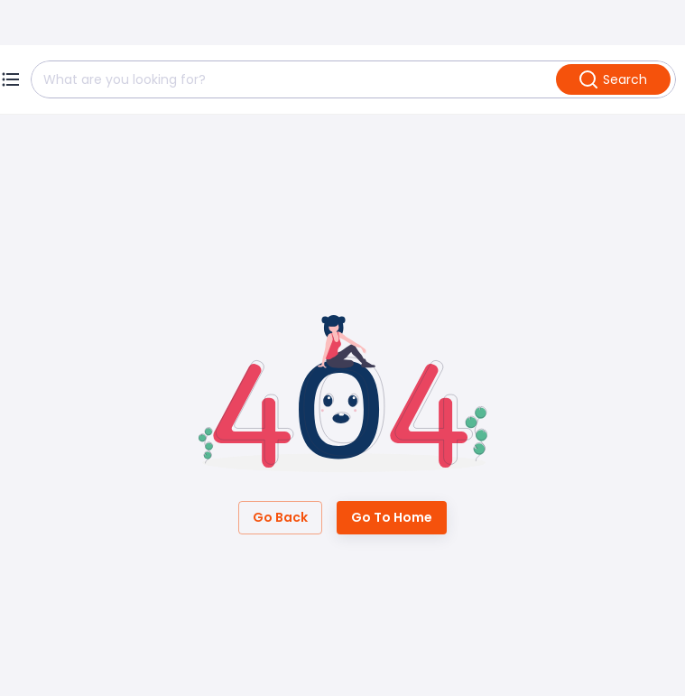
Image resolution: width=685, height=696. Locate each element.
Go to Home (392, 517)
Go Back (280, 518)
